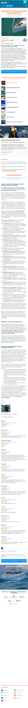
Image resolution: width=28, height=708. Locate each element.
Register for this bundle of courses (14, 71)
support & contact (19, 690)
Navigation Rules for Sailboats (11, 422)
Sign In (3, 5)
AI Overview (17, 693)
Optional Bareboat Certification (20, 177)
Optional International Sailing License (14, 179)
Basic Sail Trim (8, 431)
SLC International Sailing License (11, 53)
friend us (4, 698)
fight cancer (5, 695)
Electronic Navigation (9, 476)
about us (4, 690)
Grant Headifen (4, 412)
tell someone (18, 695)
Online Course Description (7, 177)
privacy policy (5, 693)
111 (19, 548)
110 (16, 548)
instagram (17, 698)
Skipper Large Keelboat (10, 508)
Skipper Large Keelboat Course (10, 140)
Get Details (4, 154)
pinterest (4, 700)
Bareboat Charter (8, 465)
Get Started (9, 5)
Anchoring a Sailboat (9, 526)
